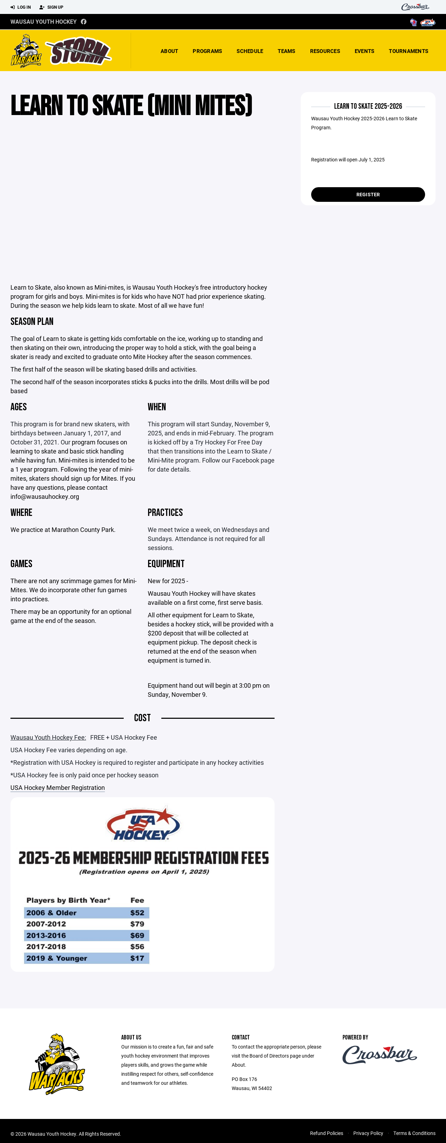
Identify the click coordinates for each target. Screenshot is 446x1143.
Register (368, 194)
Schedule (250, 50)
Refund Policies (326, 1133)
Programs (207, 50)
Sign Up (51, 7)
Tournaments (408, 50)
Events (365, 50)
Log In (20, 7)
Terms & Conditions (414, 1133)
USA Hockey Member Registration (57, 787)
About (169, 50)
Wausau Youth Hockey (43, 21)
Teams (286, 50)
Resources (325, 50)
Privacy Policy (368, 1133)
